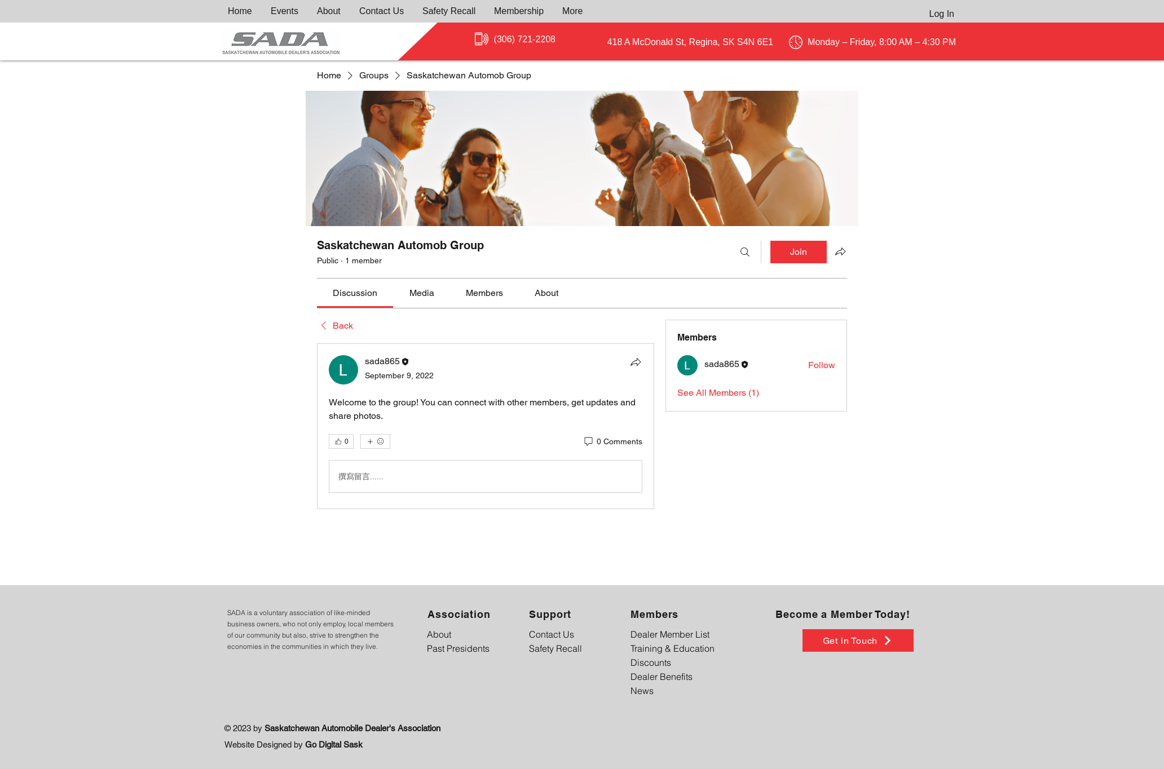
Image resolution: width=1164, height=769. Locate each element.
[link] (355, 293)
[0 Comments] (612, 442)
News (642, 690)
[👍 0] (341, 441)
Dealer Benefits (661, 676)
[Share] (635, 362)
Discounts (650, 662)
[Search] (745, 252)
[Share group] (840, 251)
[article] (485, 426)
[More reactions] (375, 441)
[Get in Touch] (858, 640)
